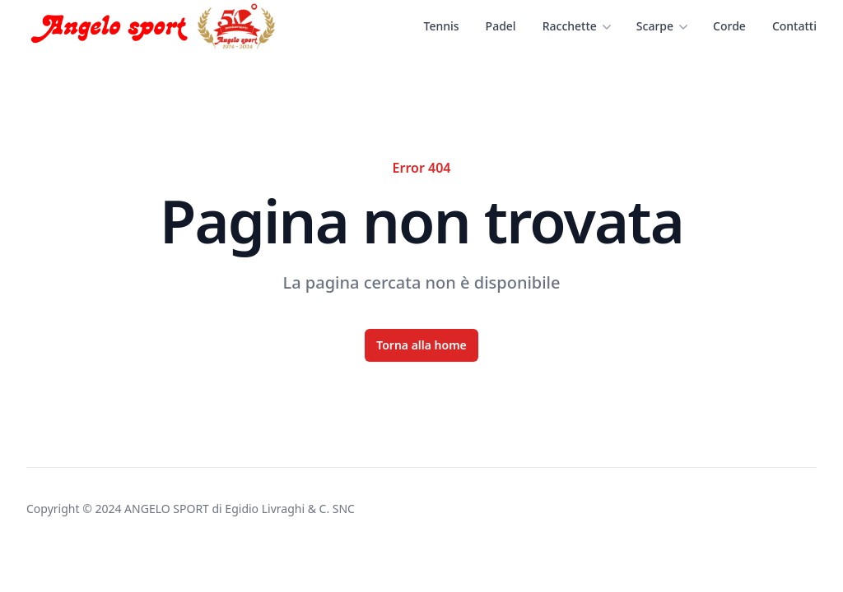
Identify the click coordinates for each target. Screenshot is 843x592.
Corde (729, 26)
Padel (501, 26)
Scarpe (661, 26)
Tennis (441, 26)
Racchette (576, 26)
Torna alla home (421, 345)
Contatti (794, 26)
